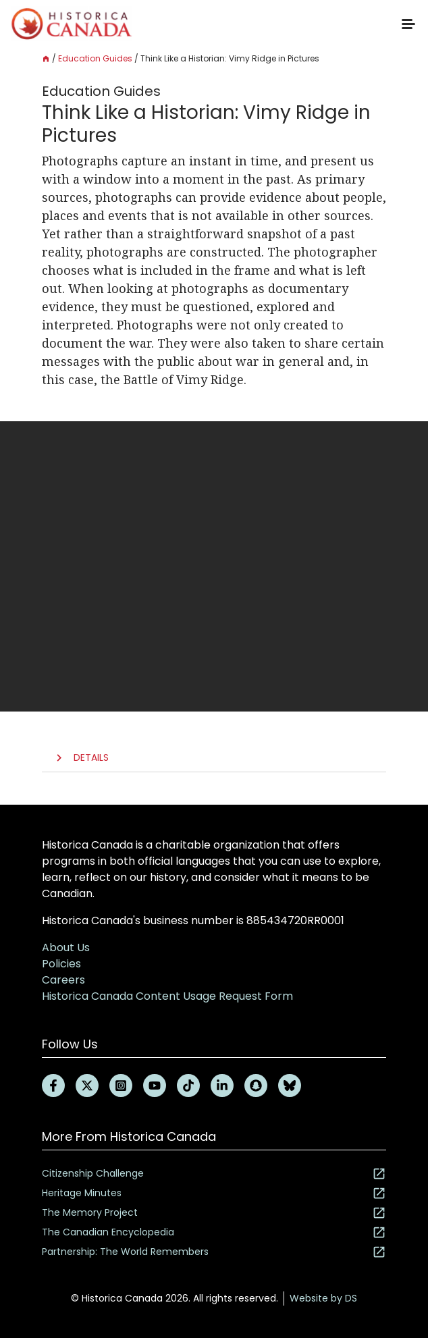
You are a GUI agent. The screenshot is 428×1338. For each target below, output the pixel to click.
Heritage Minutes (214, 1193)
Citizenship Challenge (214, 1174)
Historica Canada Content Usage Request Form (167, 996)
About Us (66, 947)
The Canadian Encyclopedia (214, 1232)
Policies (61, 963)
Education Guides (95, 58)
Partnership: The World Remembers (214, 1252)
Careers (63, 980)
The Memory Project (214, 1213)
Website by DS (323, 1298)
